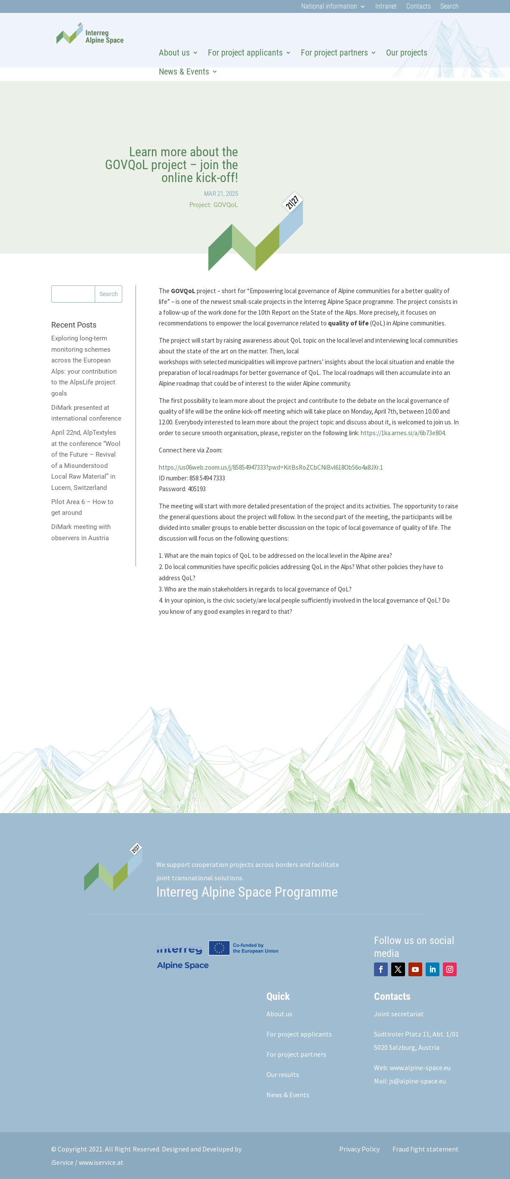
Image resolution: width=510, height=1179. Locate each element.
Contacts (418, 6)
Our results (282, 1074)
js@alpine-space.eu (417, 1081)
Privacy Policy (359, 1149)
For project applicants (245, 52)
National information (329, 6)
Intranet (386, 6)
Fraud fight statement (426, 1149)
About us (174, 52)
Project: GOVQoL (213, 205)
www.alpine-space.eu (420, 1067)
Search (449, 6)
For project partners (334, 52)
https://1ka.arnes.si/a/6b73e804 (403, 433)
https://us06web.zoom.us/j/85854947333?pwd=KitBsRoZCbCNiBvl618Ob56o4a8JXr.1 (271, 467)
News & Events (184, 71)
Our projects (406, 52)
